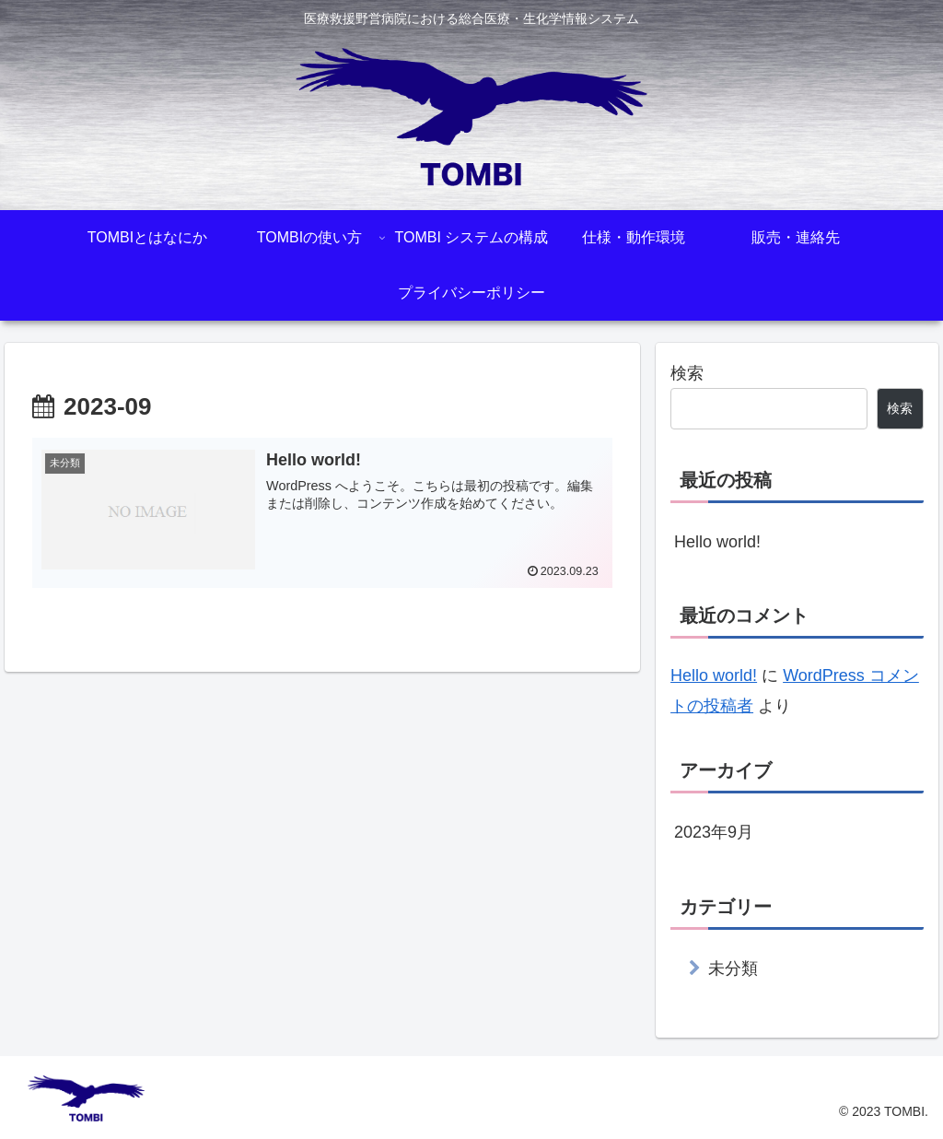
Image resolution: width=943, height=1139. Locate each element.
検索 (687, 373)
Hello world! (717, 542)
